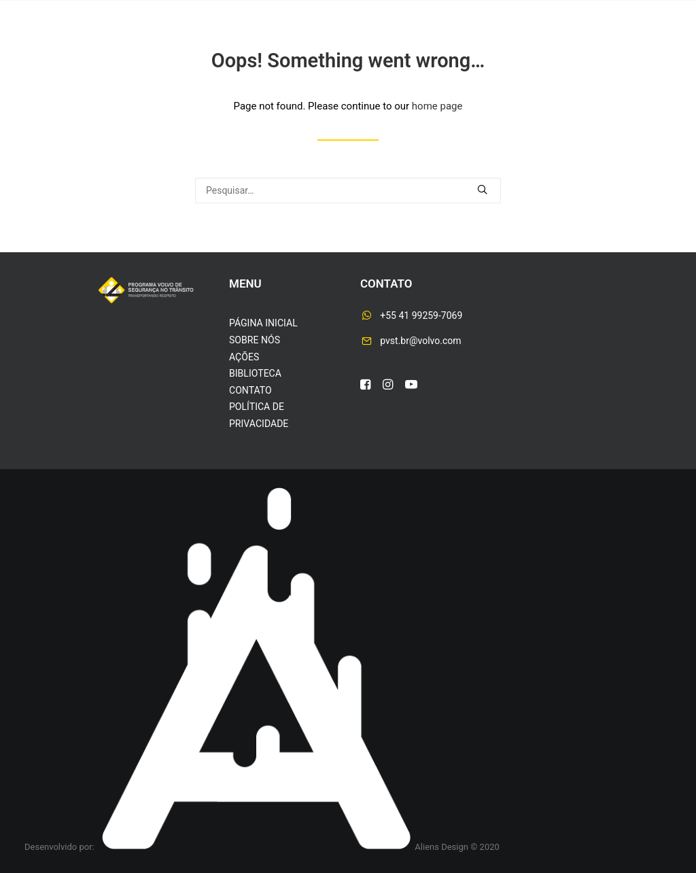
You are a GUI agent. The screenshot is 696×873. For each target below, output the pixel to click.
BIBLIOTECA (255, 373)
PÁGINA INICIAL (263, 323)
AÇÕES (244, 357)
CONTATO (250, 390)
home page (437, 106)
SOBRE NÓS (254, 340)
